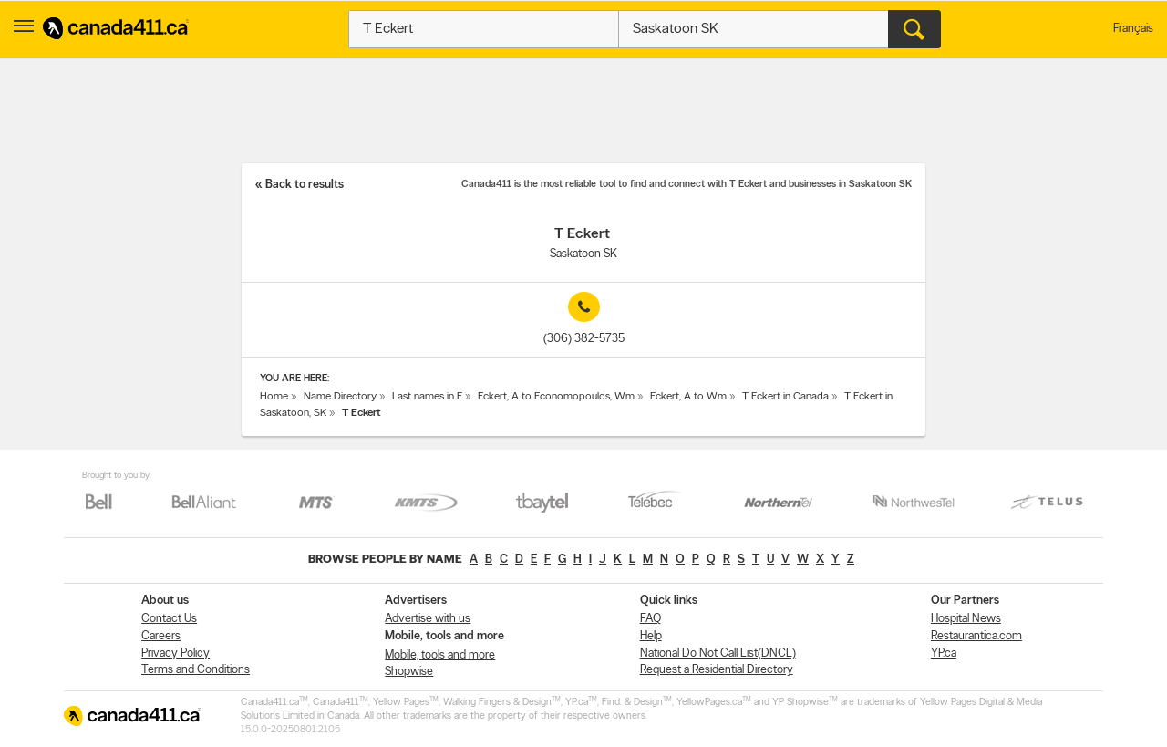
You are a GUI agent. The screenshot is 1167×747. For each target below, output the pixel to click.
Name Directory (340, 396)
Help (651, 636)
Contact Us (169, 619)
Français (1133, 29)
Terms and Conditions (195, 670)
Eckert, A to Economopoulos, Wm (556, 396)
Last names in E (427, 396)
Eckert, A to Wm (688, 396)
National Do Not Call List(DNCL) (718, 653)
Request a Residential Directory (716, 670)
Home (274, 396)
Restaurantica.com (976, 636)
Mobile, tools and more (440, 655)
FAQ (650, 619)
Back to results (304, 185)
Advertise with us (427, 619)
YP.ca (943, 653)
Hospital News (966, 619)
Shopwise (409, 672)
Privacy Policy (175, 653)
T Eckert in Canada (785, 396)
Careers (161, 636)
